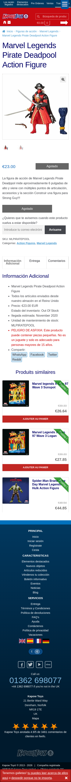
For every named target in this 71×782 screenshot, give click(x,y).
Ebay (48, 664)
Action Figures (26, 243)
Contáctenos (8, 22)
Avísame (55, 229)
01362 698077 (35, 680)
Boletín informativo (35, 579)
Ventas (50, 3)
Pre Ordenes (37, 3)
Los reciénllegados (9, 3)
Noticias (17, 22)
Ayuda (35, 621)
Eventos (36, 583)
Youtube (39, 664)
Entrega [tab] (34, 260)
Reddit (16, 359)
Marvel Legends (49, 31)
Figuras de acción (26, 31)
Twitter (52, 354)
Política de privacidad (35, 630)
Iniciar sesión (12, 22)
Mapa (35, 718)
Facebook (37, 354)
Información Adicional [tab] (12, 262)
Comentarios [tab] (56, 260)
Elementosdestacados (22, 3)
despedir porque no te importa (31, 778)
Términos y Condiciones (35, 608)
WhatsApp (19, 354)
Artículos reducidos (35, 570)
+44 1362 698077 (22, 686)
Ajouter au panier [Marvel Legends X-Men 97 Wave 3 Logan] (35, 467)
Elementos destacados (35, 561)
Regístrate (35, 545)
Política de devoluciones (35, 612)
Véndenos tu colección (35, 574)
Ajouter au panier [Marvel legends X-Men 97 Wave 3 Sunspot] (35, 418)
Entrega (35, 603)
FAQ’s (35, 617)
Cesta (35, 549)
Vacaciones (35, 634)
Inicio (3, 22)
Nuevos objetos (35, 566)
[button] (63, 79)
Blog (35, 592)
